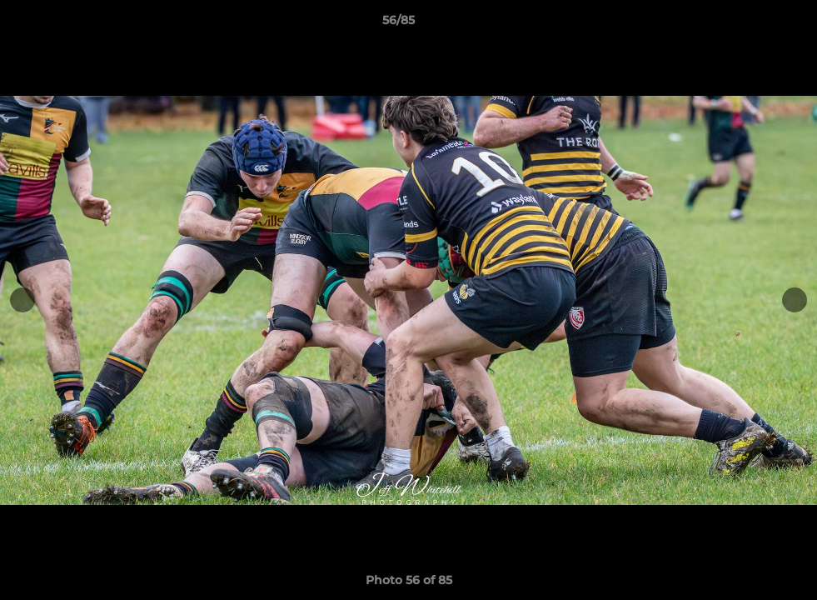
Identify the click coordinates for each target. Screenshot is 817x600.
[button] (747, 24)
